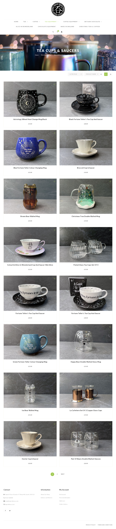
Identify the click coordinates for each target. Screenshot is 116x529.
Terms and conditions (105, 525)
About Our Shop (45, 494)
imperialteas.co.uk (9, 504)
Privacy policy (91, 525)
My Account (62, 494)
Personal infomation (64, 497)
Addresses (62, 501)
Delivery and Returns (46, 497)
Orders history (63, 504)
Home (16, 21)
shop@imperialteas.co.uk (11, 501)
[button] (54, 84)
